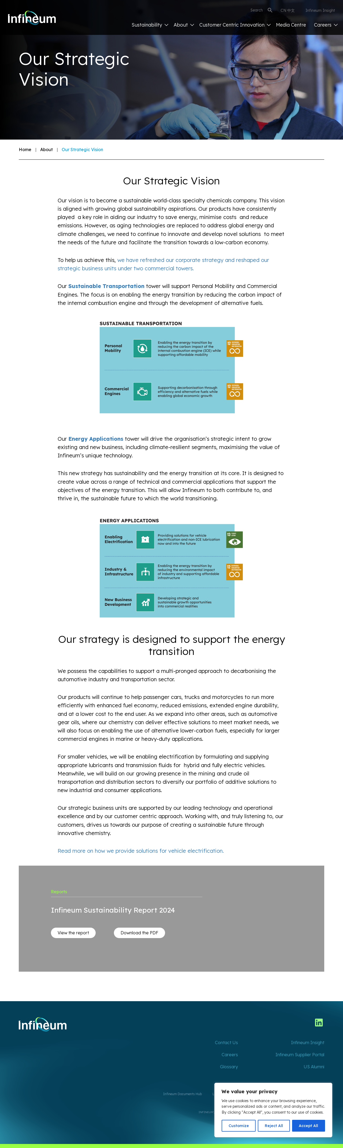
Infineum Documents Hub (182, 1094)
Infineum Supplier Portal (299, 1054)
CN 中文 (288, 10)
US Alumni (314, 1066)
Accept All (308, 1125)
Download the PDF (139, 932)
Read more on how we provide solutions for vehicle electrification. (141, 850)
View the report (73, 932)
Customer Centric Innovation (235, 25)
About (184, 25)
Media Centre (291, 25)
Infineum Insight (320, 10)
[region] (273, 1110)
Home (25, 149)
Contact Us (226, 1042)
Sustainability (150, 25)
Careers (326, 25)
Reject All (274, 1125)
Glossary (229, 1066)
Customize (239, 1125)
